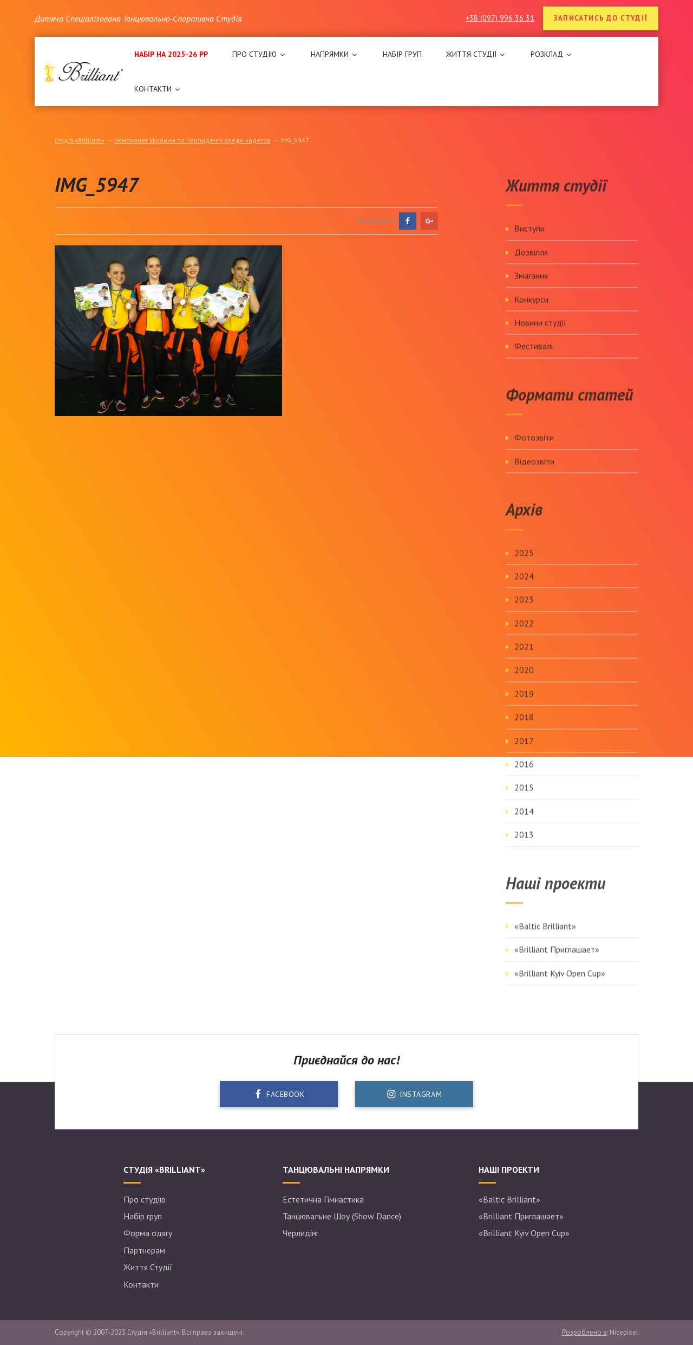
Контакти (141, 1284)
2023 (524, 610)
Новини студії (540, 333)
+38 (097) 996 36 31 (500, 18)
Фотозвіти (534, 448)
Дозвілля (531, 263)
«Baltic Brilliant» (545, 937)
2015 (524, 798)
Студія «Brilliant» (79, 140)
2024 (524, 587)
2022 (524, 634)
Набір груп (142, 1216)
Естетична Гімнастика (323, 1199)
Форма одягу (147, 1232)
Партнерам (144, 1250)
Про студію (144, 1199)
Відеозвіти (534, 472)
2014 (524, 822)
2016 (524, 775)
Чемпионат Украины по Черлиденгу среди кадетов (192, 140)
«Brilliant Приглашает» (556, 961)
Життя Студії (147, 1267)
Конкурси (531, 310)
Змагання (531, 286)
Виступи (529, 239)
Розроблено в (584, 1332)
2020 (524, 681)
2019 (524, 704)
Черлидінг (301, 1232)
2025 (524, 563)
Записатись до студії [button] (601, 18)
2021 (524, 657)
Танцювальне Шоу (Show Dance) (342, 1216)
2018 (524, 728)
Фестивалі (533, 357)
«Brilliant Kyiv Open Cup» (559, 984)
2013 (524, 845)
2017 (524, 751)
